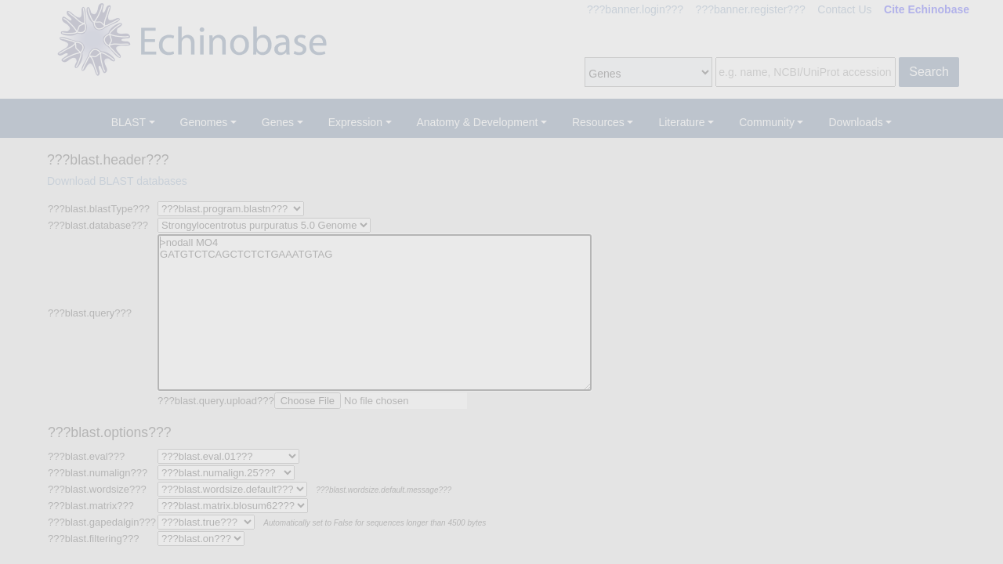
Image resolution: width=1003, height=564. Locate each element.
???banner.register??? (751, 9)
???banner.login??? (635, 9)
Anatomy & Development (477, 122)
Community (767, 122)
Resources (598, 122)
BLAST (128, 122)
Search (929, 71)
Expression (355, 122)
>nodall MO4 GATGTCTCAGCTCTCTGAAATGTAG (375, 312)
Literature (681, 122)
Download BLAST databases (117, 181)
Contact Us (844, 9)
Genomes (204, 122)
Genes (278, 122)
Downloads (855, 122)
